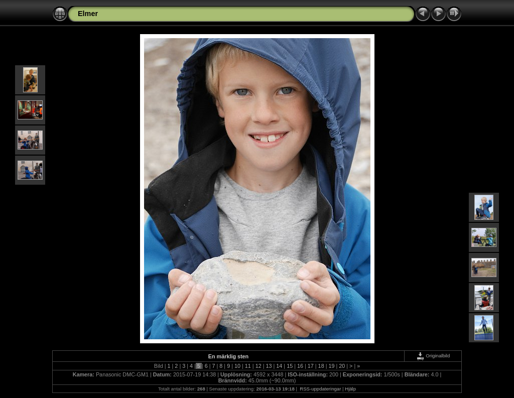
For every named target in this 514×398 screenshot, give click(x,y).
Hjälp (350, 388)
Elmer (88, 14)
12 (258, 366)
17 (310, 366)
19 (331, 366)
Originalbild (433, 355)
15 (289, 366)
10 (237, 366)
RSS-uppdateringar (320, 388)
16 (300, 366)
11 (247, 366)
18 (321, 366)
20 (341, 366)
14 (279, 366)
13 (268, 366)
